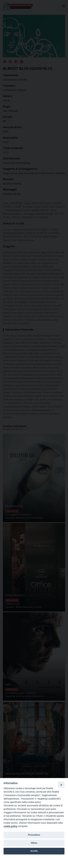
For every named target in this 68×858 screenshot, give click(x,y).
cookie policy (10, 826)
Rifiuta (34, 843)
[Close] (61, 785)
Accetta (34, 851)
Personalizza (34, 835)
